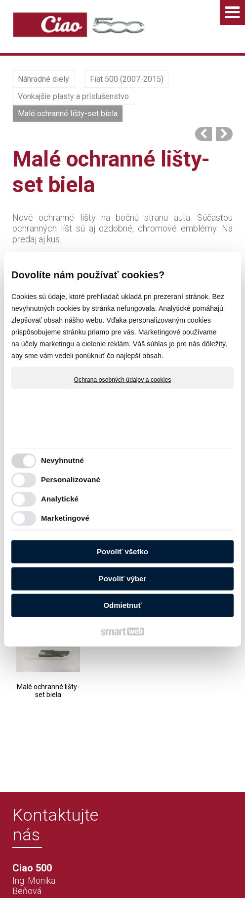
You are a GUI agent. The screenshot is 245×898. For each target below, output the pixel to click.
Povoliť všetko (122, 552)
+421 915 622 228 (42, 831)
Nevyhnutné (62, 460)
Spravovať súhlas (172, 874)
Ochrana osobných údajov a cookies (122, 379)
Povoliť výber (122, 578)
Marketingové (65, 518)
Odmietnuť (122, 605)
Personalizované (70, 479)
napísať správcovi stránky (174, 866)
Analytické (60, 499)
